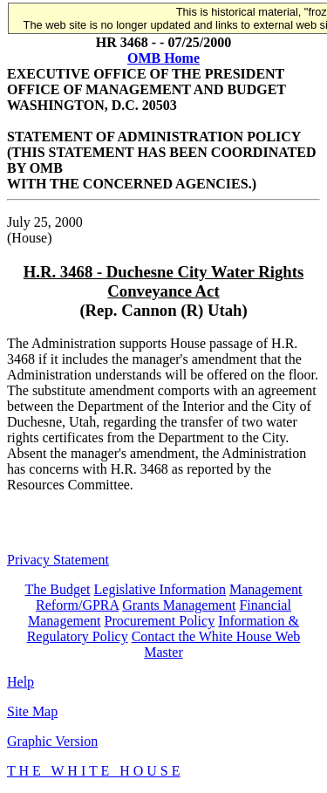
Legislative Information (160, 589)
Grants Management (178, 605)
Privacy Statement (58, 559)
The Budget (57, 589)
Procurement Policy (160, 620)
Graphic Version (52, 741)
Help (20, 681)
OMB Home (163, 58)
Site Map (32, 711)
